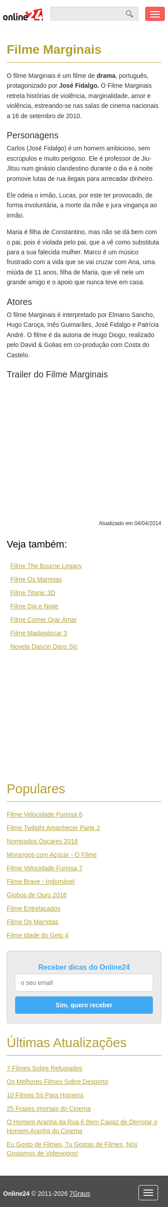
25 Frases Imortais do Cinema (49, 1108)
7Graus (79, 1193)
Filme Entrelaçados (33, 908)
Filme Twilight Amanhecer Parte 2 (53, 827)
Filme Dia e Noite (34, 606)
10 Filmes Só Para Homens (45, 1095)
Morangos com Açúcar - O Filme (52, 854)
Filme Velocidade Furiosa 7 (44, 868)
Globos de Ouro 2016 (37, 895)
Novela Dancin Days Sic (44, 646)
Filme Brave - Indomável (41, 881)
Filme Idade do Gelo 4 (38, 935)
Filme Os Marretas (36, 579)
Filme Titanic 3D (32, 592)
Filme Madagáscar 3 (38, 633)
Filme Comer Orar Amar (43, 619)
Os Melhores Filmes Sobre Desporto (57, 1081)
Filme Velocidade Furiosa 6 (44, 814)
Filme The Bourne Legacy (46, 565)
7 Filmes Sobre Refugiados (44, 1068)
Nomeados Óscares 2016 (42, 841)
